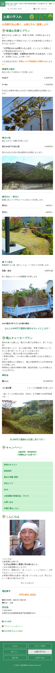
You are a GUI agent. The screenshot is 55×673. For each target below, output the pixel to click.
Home (15, 646)
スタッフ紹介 (40, 646)
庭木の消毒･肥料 (11, 477)
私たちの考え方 (27, 583)
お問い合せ (8, 502)
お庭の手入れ (40, 652)
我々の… (15, 652)
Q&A (6, 489)
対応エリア (8, 483)
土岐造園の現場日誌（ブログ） (17, 496)
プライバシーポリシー (13, 626)
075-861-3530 (15, 9)
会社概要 (8, 621)
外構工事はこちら (11, 508)
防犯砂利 (7, 471)
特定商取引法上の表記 (13, 631)
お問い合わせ (40, 9)
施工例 (15, 658)
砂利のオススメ (10, 465)
